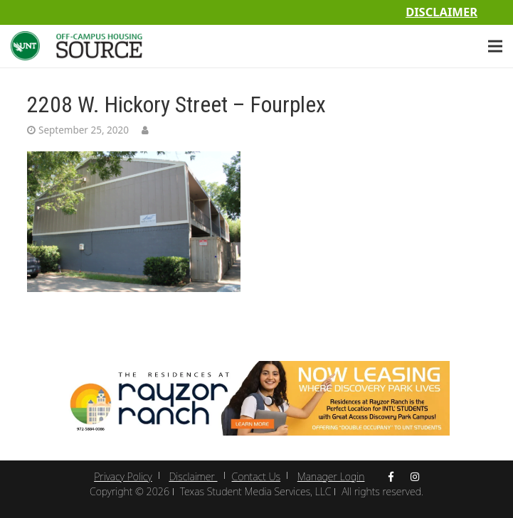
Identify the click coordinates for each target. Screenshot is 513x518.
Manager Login (331, 476)
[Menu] (495, 46)
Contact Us (256, 476)
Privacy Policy (123, 476)
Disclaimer (441, 12)
